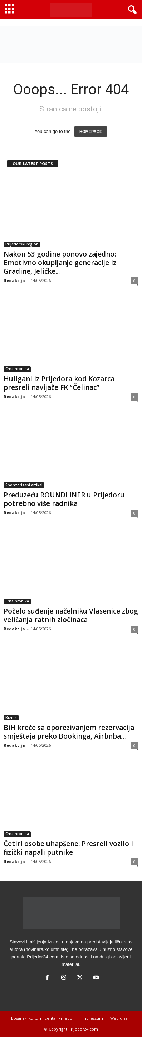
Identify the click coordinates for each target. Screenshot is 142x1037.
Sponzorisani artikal (24, 484)
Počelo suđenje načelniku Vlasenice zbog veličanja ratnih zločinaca (71, 615)
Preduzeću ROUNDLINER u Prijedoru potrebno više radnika (64, 499)
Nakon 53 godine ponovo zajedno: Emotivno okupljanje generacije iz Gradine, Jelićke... (60, 262)
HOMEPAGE (90, 131)
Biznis (11, 717)
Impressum (92, 1018)
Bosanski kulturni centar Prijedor (42, 1018)
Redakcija (14, 280)
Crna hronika (17, 368)
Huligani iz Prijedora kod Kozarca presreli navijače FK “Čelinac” (59, 383)
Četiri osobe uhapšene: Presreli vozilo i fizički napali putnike (68, 848)
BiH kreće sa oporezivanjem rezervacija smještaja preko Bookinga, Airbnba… (69, 732)
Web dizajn (120, 1018)
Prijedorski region (22, 244)
